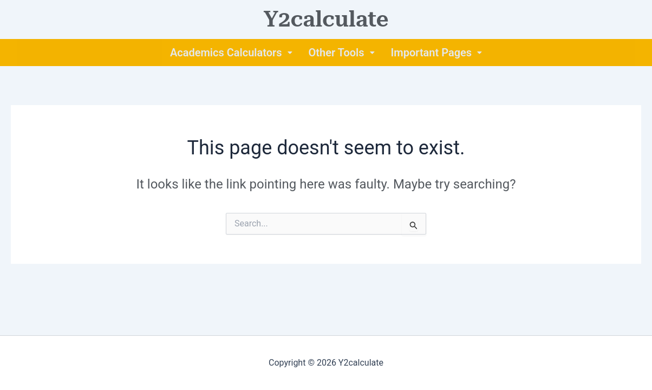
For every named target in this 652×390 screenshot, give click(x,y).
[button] (231, 52)
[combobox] (326, 224)
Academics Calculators (231, 52)
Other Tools (342, 52)
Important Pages (437, 52)
